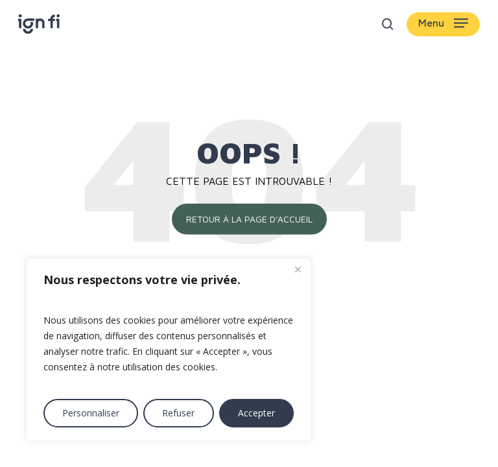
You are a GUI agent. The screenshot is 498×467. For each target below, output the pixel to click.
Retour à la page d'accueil (249, 218)
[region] (168, 349)
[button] (443, 24)
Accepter (256, 413)
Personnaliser (90, 413)
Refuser (178, 413)
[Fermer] (297, 269)
